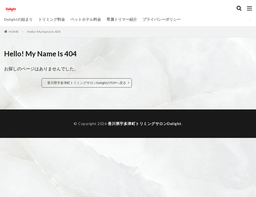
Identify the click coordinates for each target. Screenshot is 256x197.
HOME (14, 32)
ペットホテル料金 (86, 19)
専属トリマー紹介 (122, 19)
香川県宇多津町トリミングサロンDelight (144, 123)
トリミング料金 (51, 19)
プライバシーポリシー (162, 19)
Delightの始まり (18, 19)
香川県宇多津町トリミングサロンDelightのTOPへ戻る (86, 83)
